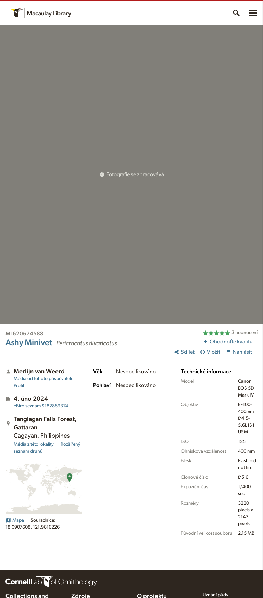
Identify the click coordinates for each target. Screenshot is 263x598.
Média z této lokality (34, 444)
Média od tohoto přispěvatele (43, 378)
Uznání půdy (215, 595)
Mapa (14, 520)
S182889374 (41, 406)
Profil (19, 385)
